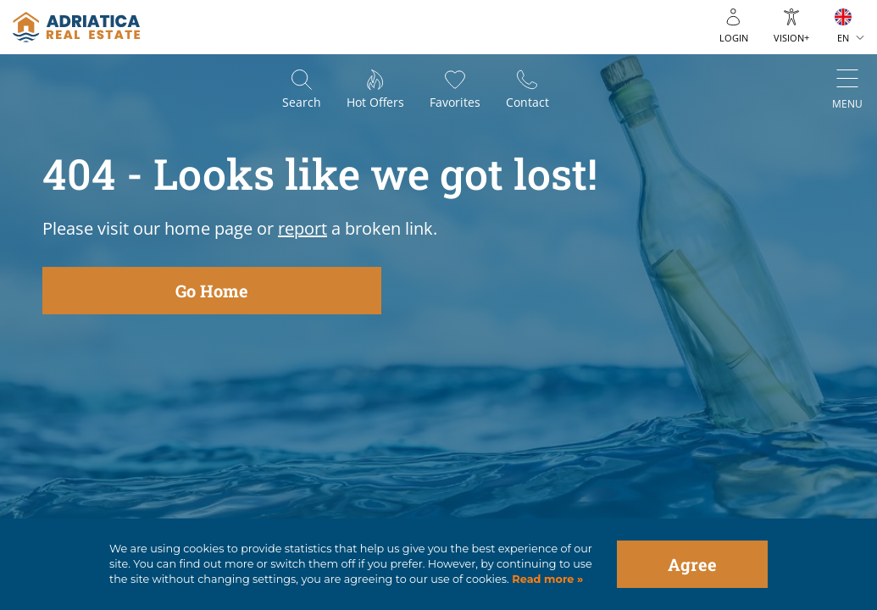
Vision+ (791, 37)
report (302, 228)
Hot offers (375, 102)
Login (733, 37)
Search (301, 102)
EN (843, 37)
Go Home (211, 291)
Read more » (546, 579)
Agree (692, 564)
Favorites (455, 102)
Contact (527, 102)
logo (76, 27)
